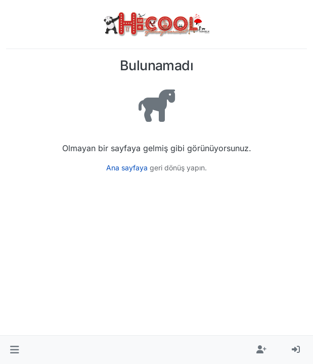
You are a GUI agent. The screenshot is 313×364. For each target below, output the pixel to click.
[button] (14, 350)
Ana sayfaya (127, 167)
